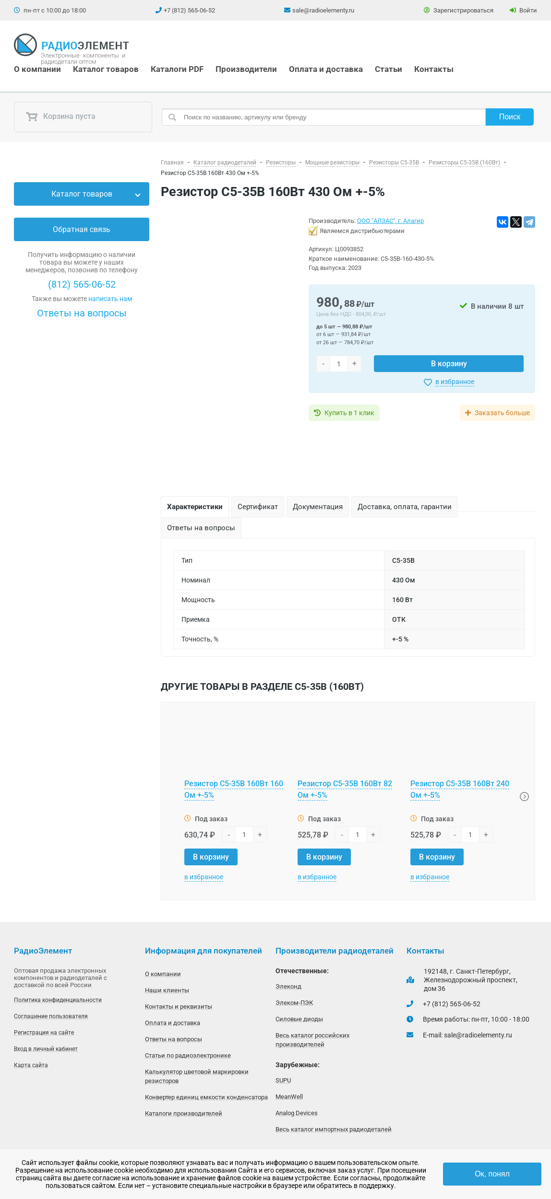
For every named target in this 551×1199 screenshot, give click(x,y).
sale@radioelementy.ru (323, 10)
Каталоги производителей (183, 1113)
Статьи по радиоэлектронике (188, 1055)
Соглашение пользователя (51, 1016)
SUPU (283, 1080)
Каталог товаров (106, 69)
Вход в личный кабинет (46, 1049)
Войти (523, 10)
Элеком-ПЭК (294, 1002)
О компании (37, 69)
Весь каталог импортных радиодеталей (334, 1129)
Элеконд (288, 986)
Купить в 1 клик (349, 413)
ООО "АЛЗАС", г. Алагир (390, 220)
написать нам (110, 299)
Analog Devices (297, 1113)
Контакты (434, 69)
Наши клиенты (167, 990)
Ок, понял (492, 1174)
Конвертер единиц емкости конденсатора (206, 1097)
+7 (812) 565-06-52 (189, 10)
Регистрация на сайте (44, 1032)
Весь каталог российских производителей (312, 1040)
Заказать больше (502, 413)
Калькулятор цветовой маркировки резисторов (197, 1076)
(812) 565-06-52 (82, 284)
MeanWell (289, 1096)
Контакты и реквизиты (178, 1006)
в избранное (454, 381)
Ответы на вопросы (82, 313)
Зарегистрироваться (458, 10)
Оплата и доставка (326, 69)
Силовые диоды (299, 1019)
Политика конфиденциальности (58, 1000)
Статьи (388, 69)
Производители (246, 69)
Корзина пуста (60, 117)
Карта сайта (31, 1065)
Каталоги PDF (177, 69)
